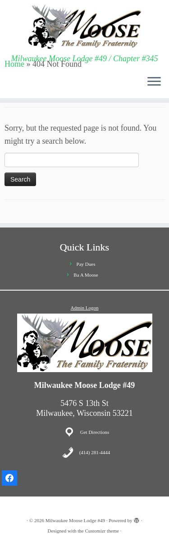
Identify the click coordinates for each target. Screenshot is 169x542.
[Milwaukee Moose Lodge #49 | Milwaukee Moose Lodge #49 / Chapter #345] (84, 27)
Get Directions (94, 432)
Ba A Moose (85, 275)
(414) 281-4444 (94, 452)
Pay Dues (86, 264)
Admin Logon (84, 307)
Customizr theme (102, 530)
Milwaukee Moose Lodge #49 (75, 520)
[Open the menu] (154, 82)
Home (14, 63)
